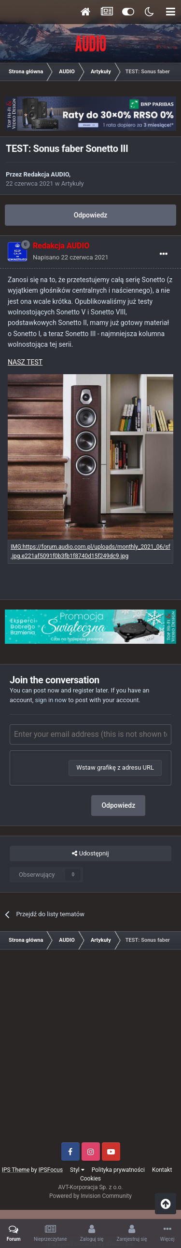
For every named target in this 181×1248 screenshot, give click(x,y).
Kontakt (162, 1170)
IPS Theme (16, 1170)
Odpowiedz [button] (118, 805)
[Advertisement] (90, 1049)
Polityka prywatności (118, 1170)
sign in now (51, 700)
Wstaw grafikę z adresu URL (115, 767)
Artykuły (72, 183)
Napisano (71, 257)
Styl (77, 1170)
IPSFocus (51, 1170)
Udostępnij (90, 853)
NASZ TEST (25, 362)
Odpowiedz (91, 215)
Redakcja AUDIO (46, 174)
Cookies (90, 1178)
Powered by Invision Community (90, 1196)
